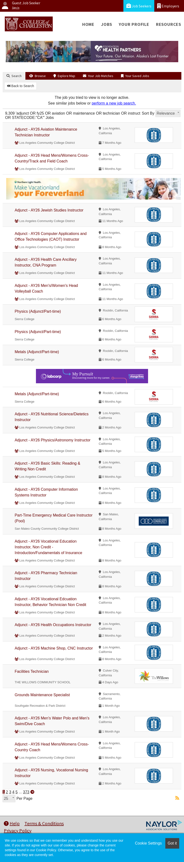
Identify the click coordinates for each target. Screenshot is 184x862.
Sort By (148, 113)
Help (12, 823)
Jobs (106, 24)
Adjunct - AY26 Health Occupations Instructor (53, 625)
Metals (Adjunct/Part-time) (37, 352)
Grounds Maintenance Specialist (42, 695)
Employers (168, 6)
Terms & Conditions (44, 823)
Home (88, 24)
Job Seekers (138, 6)
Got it (172, 843)
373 (26, 792)
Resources (168, 24)
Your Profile (134, 24)
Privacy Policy (17, 831)
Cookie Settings (148, 843)
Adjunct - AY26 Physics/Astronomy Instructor (52, 440)
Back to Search (20, 86)
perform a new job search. (114, 103)
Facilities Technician (32, 671)
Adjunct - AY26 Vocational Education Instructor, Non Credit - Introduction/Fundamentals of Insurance (48, 547)
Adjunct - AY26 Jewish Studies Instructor (49, 210)
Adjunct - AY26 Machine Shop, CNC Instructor (54, 648)
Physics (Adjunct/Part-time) (38, 311)
